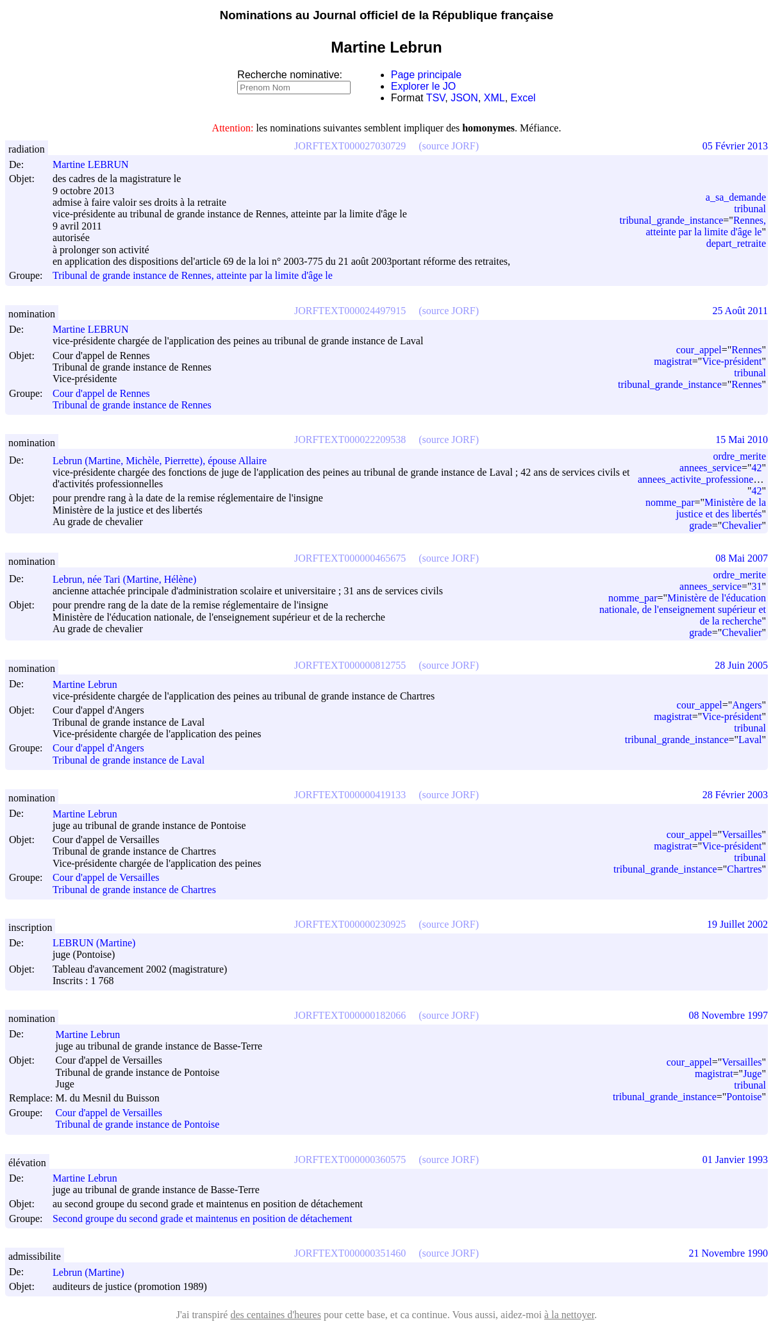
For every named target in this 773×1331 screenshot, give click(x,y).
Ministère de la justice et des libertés (721, 508)
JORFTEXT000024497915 (350, 310)
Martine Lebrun (91, 684)
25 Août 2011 (740, 310)
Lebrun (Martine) (94, 1272)
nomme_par (669, 502)
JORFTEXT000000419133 (350, 794)
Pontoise (743, 1096)
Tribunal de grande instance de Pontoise (137, 1124)
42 (756, 467)
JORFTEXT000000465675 (350, 558)
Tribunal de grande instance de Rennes (132, 404)
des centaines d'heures (275, 1314)
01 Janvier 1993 (735, 1159)
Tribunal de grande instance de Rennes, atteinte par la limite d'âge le (193, 276)
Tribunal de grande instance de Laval (128, 760)
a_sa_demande (736, 197)
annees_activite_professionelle (700, 479)
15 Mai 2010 (741, 439)
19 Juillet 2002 (737, 924)
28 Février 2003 (735, 794)
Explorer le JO (423, 86)
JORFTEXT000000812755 (350, 665)
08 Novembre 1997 (728, 1015)
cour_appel (699, 349)
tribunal (750, 208)
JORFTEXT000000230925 (350, 924)
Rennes (746, 349)
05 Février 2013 (735, 145)
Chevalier (741, 525)
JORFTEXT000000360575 (350, 1159)
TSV (435, 97)
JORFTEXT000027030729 (350, 145)
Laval (749, 739)
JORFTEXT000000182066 (350, 1015)
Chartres (744, 869)
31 (756, 586)
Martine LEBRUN (96, 164)
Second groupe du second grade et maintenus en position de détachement (202, 1218)
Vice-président (731, 361)
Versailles (741, 834)
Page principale (426, 74)
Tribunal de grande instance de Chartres (134, 889)
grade (700, 525)
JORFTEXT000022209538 (350, 439)
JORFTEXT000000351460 (350, 1253)
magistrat (673, 361)
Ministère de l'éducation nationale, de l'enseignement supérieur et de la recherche (682, 609)
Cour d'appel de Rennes (101, 393)
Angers (746, 704)
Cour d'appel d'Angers (98, 748)
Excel (523, 97)
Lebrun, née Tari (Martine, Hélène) (130, 579)
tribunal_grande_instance (672, 220)
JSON (464, 97)
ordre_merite (739, 456)
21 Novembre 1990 (728, 1253)
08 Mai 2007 (741, 558)
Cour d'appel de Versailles (106, 878)
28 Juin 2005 (741, 665)
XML (494, 97)
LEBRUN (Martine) (100, 942)
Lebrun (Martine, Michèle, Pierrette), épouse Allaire (165, 460)
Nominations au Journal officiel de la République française (387, 15)
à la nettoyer (569, 1314)
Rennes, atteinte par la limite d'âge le (705, 226)
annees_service (710, 467)
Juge (752, 1073)
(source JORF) (449, 145)
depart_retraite (736, 243)
